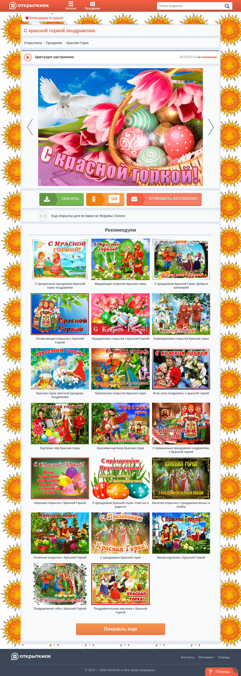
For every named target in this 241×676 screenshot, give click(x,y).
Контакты (187, 657)
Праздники (54, 43)
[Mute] (199, 57)
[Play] (28, 57)
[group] (120, 57)
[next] (211, 127)
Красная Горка (77, 43)
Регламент (206, 657)
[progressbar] (209, 57)
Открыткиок (33, 43)
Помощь (224, 657)
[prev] (30, 127)
